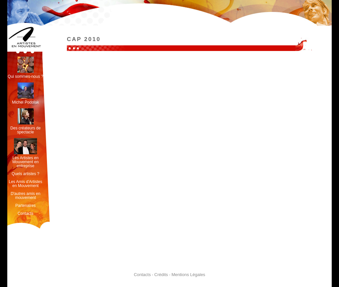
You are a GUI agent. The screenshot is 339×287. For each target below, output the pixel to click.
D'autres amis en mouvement (25, 195)
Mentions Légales (188, 274)
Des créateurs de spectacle (25, 121)
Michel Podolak (25, 93)
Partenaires (25, 205)
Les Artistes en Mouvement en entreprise (25, 153)
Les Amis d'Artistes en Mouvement (25, 183)
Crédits (161, 274)
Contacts (25, 213)
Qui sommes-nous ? (25, 68)
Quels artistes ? (25, 173)
